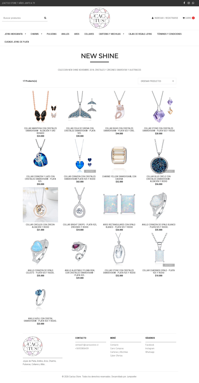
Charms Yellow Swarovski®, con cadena (119, 178)
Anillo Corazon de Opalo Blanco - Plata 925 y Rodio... (158, 227)
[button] (157, 81)
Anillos (65, 34)
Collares (89, 34)
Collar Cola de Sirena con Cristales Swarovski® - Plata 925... (79, 130)
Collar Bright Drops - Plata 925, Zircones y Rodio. (80, 227)
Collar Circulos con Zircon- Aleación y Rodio (40, 227)
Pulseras (52, 34)
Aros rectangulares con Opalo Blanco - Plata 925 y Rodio (119, 227)
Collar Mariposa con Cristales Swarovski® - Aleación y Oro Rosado (40, 130)
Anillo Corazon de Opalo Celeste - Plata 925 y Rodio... (40, 274)
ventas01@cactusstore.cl (86, 349)
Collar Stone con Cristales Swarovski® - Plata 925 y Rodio (158, 129)
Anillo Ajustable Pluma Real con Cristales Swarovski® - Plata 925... (80, 275)
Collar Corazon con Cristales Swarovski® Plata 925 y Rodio (80, 178)
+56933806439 (82, 353)
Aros (76, 34)
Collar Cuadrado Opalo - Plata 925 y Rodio (158, 274)
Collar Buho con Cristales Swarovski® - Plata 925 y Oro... (119, 129)
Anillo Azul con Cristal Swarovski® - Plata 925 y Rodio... (40, 323)
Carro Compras (117, 353)
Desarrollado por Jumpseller (124, 381)
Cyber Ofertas (116, 360)
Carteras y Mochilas (110, 34)
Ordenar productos (151, 81)
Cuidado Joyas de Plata (17, 42)
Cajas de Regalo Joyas (140, 34)
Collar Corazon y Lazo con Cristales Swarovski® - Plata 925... (40, 180)
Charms (35, 34)
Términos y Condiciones (169, 34)
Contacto (114, 349)
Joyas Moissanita (14, 34)
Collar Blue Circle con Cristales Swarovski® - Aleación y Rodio (158, 178)
